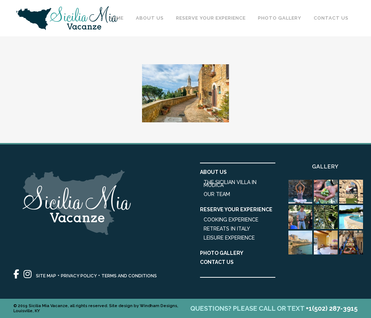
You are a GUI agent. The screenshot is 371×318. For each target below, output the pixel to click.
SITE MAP (46, 275)
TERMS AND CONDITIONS (129, 275)
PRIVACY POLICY (79, 275)
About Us (213, 172)
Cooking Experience (231, 219)
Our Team (217, 194)
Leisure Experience (229, 237)
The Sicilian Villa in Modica (230, 184)
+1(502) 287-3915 (332, 308)
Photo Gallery (221, 253)
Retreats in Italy (227, 228)
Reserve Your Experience (236, 209)
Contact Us (217, 262)
